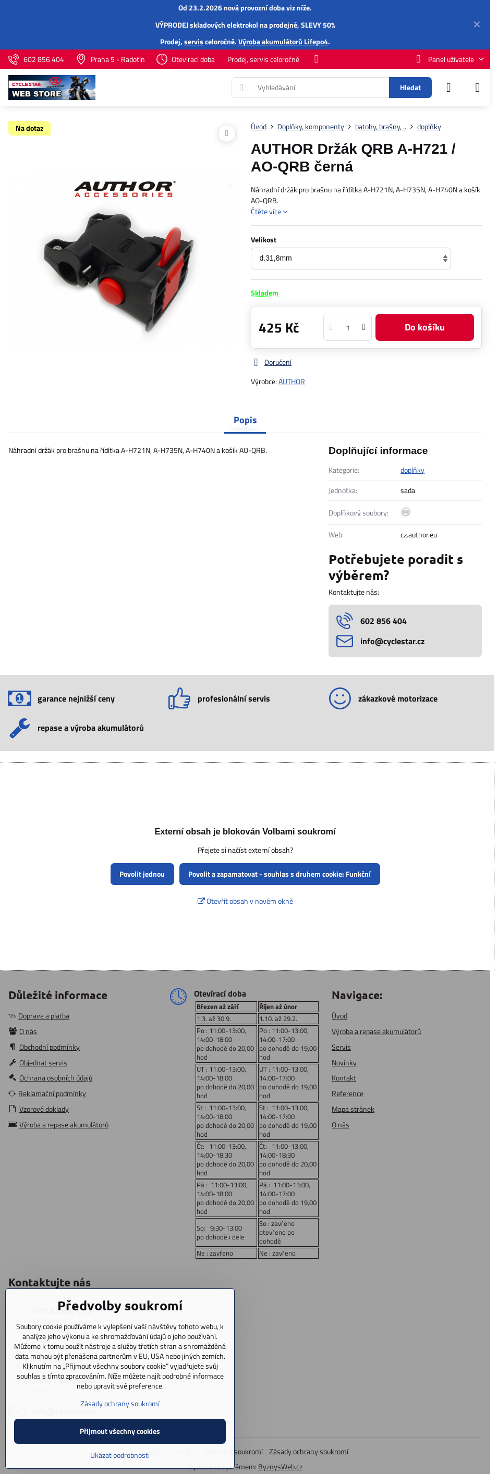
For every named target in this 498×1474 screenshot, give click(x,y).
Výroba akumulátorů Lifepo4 (283, 41)
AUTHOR (291, 381)
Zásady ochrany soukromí (308, 1451)
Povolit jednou (142, 873)
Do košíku (425, 327)
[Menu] (477, 87)
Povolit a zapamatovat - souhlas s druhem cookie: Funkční (279, 873)
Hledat (410, 87)
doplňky (412, 469)
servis (193, 41)
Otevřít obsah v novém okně (245, 900)
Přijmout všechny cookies (120, 1431)
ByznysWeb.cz (280, 1466)
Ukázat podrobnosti (120, 1455)
